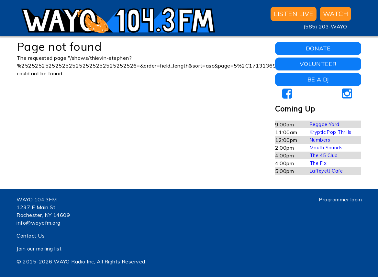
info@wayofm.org (38, 222)
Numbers (320, 140)
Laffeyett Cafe (326, 171)
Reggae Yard (324, 124)
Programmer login (340, 199)
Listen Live (293, 14)
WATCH (335, 14)
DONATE (318, 48)
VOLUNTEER (318, 64)
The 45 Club (324, 155)
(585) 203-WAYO (325, 26)
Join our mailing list (39, 248)
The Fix (318, 163)
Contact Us (31, 235)
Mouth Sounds (326, 148)
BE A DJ (318, 79)
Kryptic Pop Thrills (330, 132)
